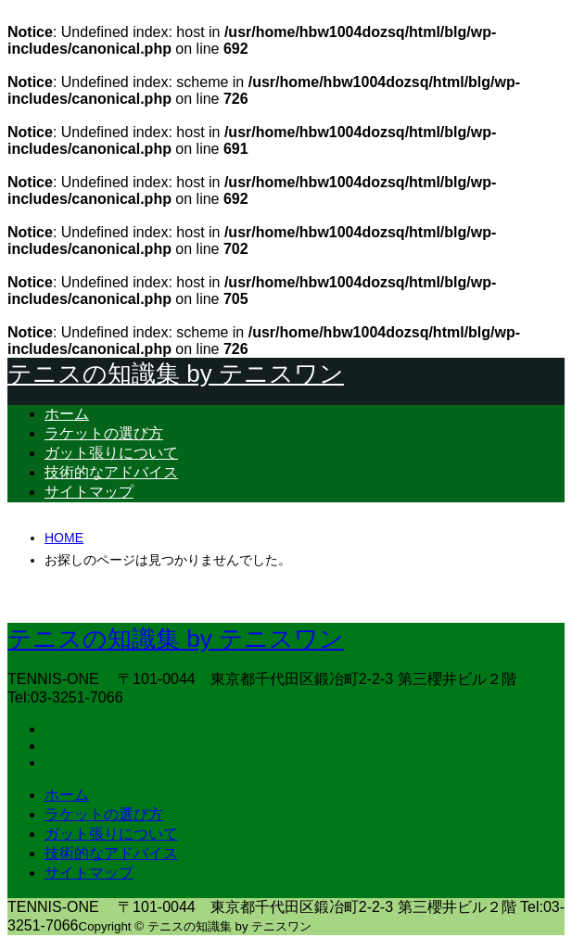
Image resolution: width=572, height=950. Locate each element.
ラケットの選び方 (103, 433)
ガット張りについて (111, 453)
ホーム (66, 414)
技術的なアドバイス (111, 472)
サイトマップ (88, 492)
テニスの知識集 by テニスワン (175, 373)
